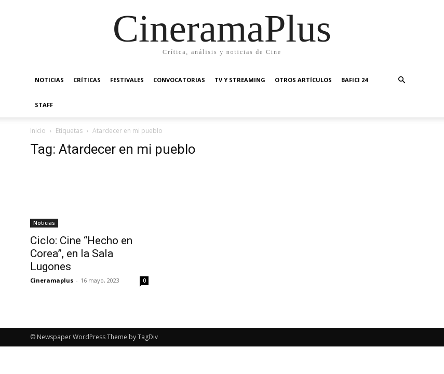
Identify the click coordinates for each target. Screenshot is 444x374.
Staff (44, 105)
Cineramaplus (51, 280)
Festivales (127, 80)
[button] (401, 80)
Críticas (87, 80)
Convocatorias (179, 80)
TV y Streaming (239, 80)
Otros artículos (303, 80)
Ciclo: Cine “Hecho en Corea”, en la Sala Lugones (81, 253)
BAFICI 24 (354, 80)
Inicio (38, 130)
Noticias (49, 80)
